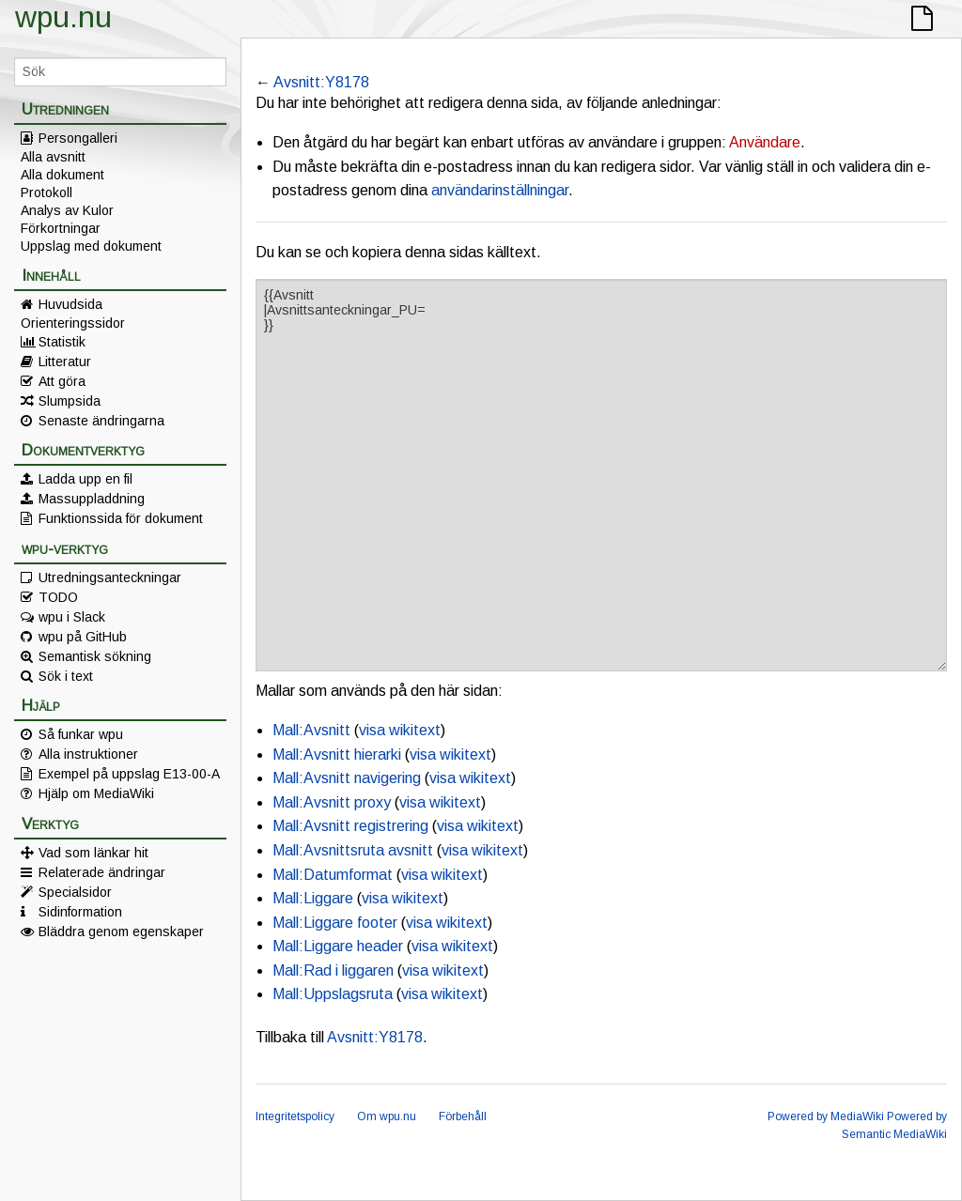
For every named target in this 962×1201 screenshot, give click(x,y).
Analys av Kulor (67, 210)
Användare (764, 142)
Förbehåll (463, 1116)
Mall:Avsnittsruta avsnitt (352, 850)
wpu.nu (63, 17)
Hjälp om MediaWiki (96, 793)
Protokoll (46, 192)
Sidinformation (80, 911)
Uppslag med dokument (91, 246)
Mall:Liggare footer (334, 923)
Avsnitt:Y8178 (321, 82)
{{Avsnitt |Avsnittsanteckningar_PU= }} (601, 475)
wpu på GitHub (83, 636)
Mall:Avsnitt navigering (346, 778)
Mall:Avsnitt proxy (331, 802)
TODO (58, 597)
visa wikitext (400, 730)
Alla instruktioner (88, 754)
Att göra (62, 381)
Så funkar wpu (81, 734)
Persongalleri (78, 138)
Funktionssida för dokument (121, 518)
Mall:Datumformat (332, 875)
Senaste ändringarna (101, 420)
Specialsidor (75, 892)
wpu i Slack (72, 617)
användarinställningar (499, 190)
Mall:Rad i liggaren (333, 970)
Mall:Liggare (312, 898)
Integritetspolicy (295, 1116)
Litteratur (65, 361)
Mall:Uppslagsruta (332, 994)
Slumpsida (70, 401)
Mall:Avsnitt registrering (350, 826)
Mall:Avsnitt (311, 730)
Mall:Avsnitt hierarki (336, 754)
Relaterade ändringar (102, 872)
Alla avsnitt (53, 156)
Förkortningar (61, 228)
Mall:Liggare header (337, 946)
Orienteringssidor (73, 323)
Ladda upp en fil (85, 478)
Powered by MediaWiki (826, 1116)
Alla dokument (62, 174)
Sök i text (66, 676)
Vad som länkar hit (93, 852)
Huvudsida (70, 304)
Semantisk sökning (95, 656)
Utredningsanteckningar (110, 577)
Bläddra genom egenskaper (121, 931)
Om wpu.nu (386, 1116)
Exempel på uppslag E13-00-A (129, 773)
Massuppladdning (92, 498)
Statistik (62, 341)
